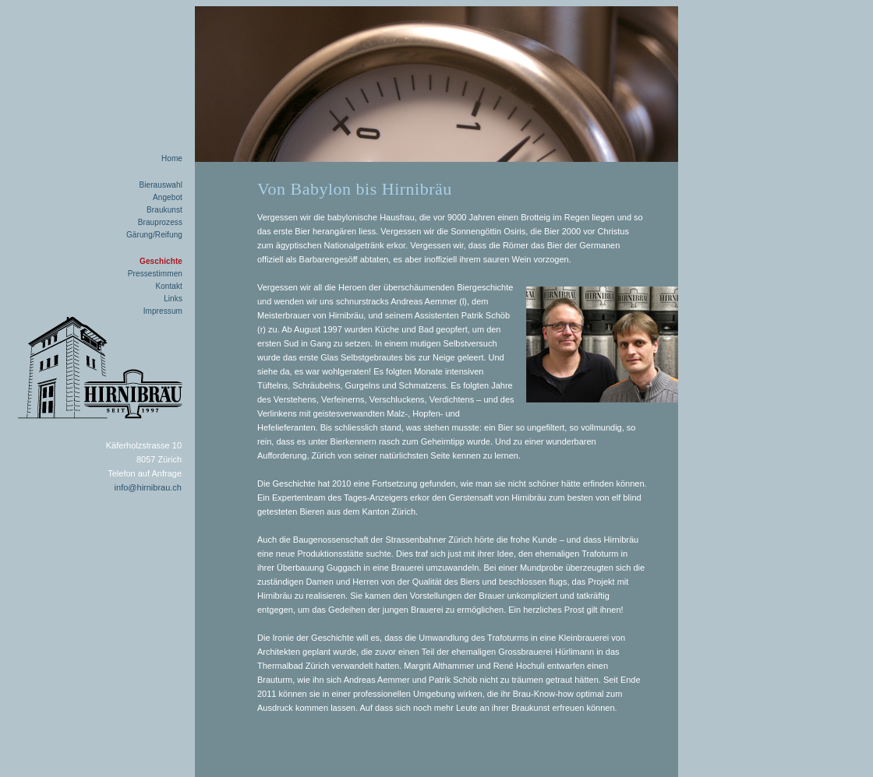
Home (171, 158)
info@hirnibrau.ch (148, 487)
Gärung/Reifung (154, 234)
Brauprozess (160, 222)
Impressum (162, 311)
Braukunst (164, 210)
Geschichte (161, 261)
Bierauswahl (160, 185)
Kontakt (168, 286)
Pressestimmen (155, 273)
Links (173, 298)
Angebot (167, 197)
